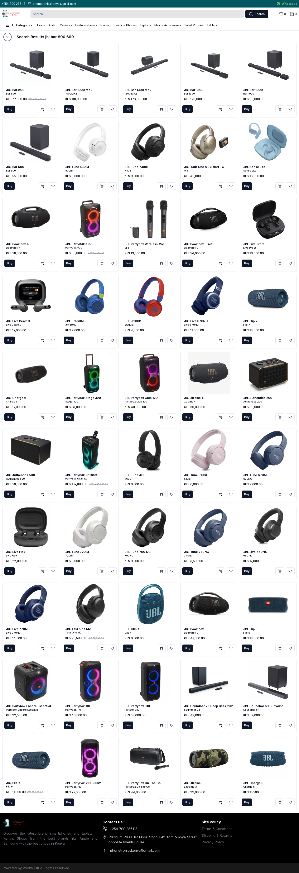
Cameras (66, 25)
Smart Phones (193, 25)
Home (41, 25)
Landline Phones (125, 25)
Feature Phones (86, 25)
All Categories (18, 25)
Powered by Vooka (18, 868)
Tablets (212, 25)
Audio (53, 25)
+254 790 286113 (13, 3)
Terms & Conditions (217, 829)
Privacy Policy (213, 842)
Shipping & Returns (217, 835)
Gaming (105, 25)
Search (257, 14)
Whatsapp (287, 3)
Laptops (145, 25)
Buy (9, 109)
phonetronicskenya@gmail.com (52, 3)
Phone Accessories (167, 25)
